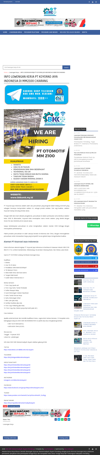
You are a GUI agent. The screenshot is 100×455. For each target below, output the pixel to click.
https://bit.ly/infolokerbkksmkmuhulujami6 (17, 369)
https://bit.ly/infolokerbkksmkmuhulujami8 (17, 364)
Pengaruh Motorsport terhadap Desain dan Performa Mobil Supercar (85, 317)
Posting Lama (61, 437)
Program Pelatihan (31, 32)
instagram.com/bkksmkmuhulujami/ (15, 379)
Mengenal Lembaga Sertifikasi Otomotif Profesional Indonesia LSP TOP (85, 350)
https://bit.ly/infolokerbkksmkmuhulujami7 (17, 366)
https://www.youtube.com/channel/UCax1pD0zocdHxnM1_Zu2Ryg (25, 394)
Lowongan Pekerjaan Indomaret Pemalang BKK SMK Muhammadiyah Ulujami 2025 (85, 137)
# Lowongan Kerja (13, 405)
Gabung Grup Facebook (86, 262)
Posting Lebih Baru (10, 437)
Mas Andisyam (69, 448)
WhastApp (93, 225)
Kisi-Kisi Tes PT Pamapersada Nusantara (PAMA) (89, 289)
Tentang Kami (8, 2)
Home (5, 32)
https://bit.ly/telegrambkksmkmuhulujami (17, 356)
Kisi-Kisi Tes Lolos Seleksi (70, 32)
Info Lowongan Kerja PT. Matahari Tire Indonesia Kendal (90, 332)
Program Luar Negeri (49, 32)
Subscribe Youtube (86, 266)
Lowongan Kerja (15, 32)
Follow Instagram (86, 270)
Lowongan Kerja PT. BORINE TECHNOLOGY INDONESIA (90, 297)
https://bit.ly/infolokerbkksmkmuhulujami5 (17, 372)
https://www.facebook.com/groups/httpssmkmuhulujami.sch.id (23, 387)
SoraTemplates (49, 448)
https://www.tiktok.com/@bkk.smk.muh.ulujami (18, 349)
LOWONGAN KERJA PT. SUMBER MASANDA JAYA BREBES (90, 324)
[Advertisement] (50, 49)
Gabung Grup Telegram (86, 258)
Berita (84, 32)
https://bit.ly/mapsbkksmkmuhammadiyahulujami (19, 402)
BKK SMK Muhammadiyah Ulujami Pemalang (19, 448)
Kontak (17, 2)
